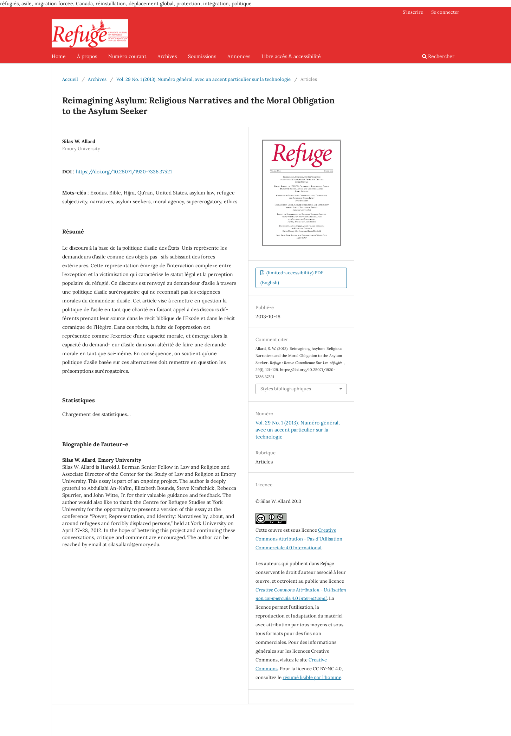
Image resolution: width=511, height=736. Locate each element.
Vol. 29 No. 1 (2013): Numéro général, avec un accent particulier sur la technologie (203, 79)
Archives (167, 56)
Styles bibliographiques (285, 389)
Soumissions (202, 56)
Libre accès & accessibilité (291, 56)
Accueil (70, 79)
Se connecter (445, 12)
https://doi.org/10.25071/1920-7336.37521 (124, 171)
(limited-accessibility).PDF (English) (291, 278)
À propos (87, 56)
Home (59, 56)
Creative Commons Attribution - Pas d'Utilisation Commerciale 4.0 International (299, 539)
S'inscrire (413, 12)
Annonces (238, 56)
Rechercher (438, 56)
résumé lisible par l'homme (312, 677)
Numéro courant (127, 56)
